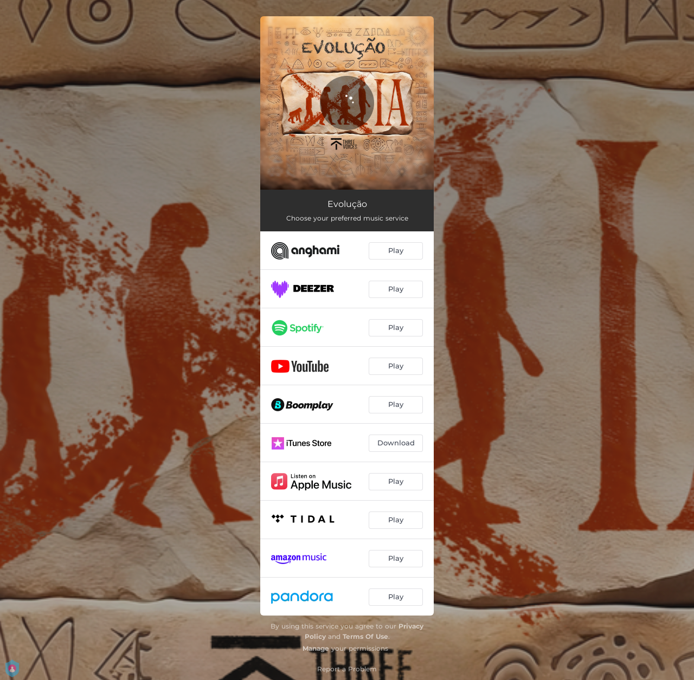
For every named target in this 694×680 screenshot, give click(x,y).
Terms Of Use (365, 636)
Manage (316, 648)
